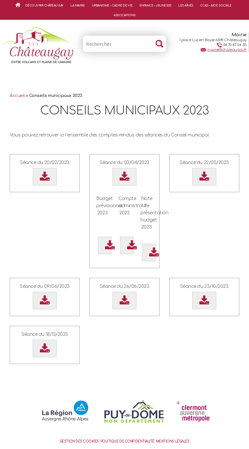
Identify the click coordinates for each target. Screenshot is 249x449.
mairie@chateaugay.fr (227, 50)
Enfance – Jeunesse (155, 5)
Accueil (18, 5)
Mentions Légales (173, 441)
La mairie (77, 5)
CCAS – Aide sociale (215, 5)
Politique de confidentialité (127, 441)
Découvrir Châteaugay (44, 5)
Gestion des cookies (79, 441)
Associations (124, 15)
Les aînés (185, 5)
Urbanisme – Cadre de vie (112, 5)
